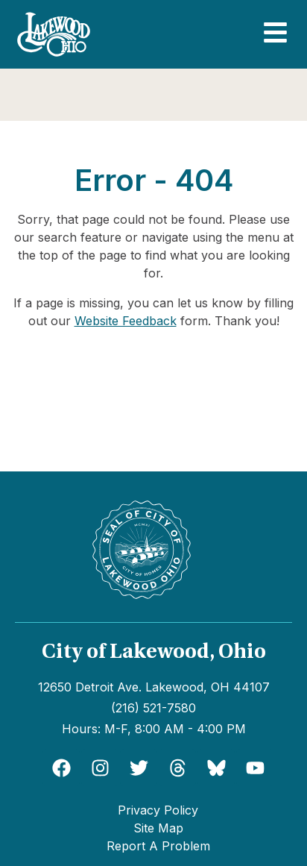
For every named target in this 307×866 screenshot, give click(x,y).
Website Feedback (126, 320)
